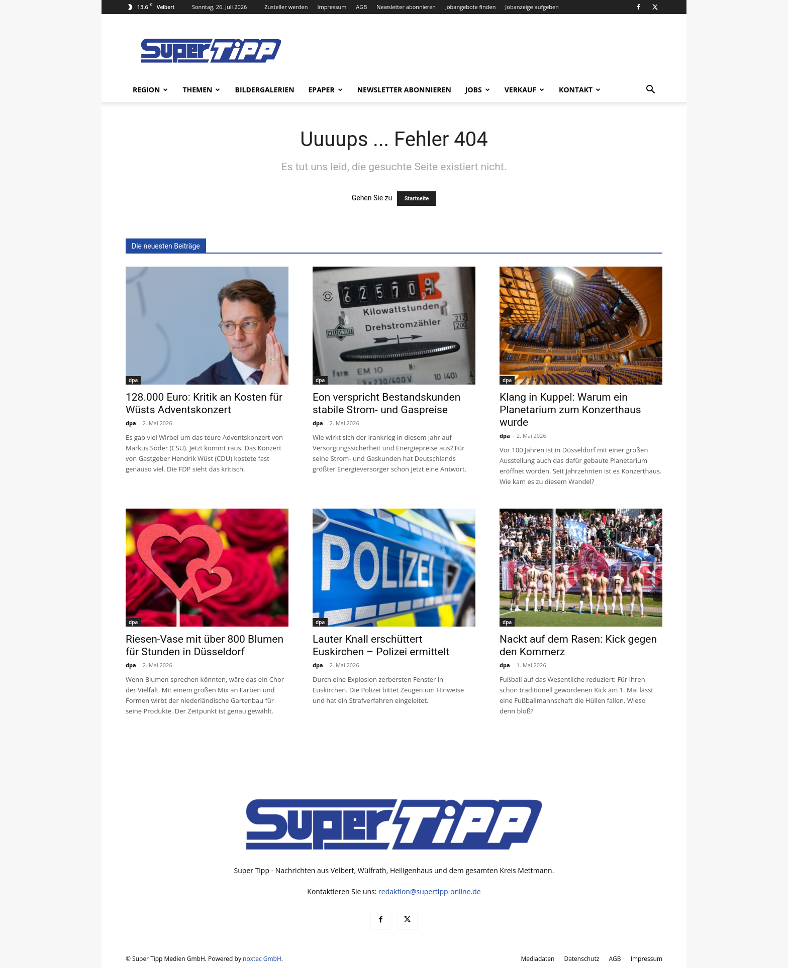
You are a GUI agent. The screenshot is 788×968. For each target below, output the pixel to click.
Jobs (477, 89)
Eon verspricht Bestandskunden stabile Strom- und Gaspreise (386, 403)
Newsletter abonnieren (406, 7)
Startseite (417, 198)
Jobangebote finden (470, 7)
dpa (133, 380)
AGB (361, 7)
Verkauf (524, 89)
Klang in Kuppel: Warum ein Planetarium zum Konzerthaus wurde (570, 409)
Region (150, 89)
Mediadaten (537, 958)
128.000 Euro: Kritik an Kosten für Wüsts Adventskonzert (204, 403)
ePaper (326, 89)
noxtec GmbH (262, 958)
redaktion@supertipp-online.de (429, 891)
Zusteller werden (286, 7)
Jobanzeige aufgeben (532, 7)
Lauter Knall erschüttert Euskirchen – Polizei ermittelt (381, 645)
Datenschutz (581, 958)
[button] (650, 90)
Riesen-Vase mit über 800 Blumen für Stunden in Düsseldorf (204, 645)
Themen (201, 89)
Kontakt (580, 89)
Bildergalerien (264, 89)
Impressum (331, 7)
